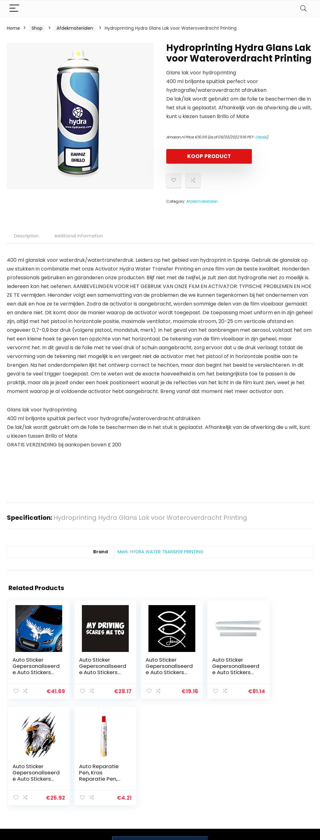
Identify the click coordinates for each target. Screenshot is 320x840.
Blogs (222, 771)
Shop (37, 28)
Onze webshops (234, 780)
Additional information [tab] (78, 236)
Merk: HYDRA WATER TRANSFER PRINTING (160, 552)
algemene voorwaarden (281, 765)
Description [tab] (26, 236)
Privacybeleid (281, 754)
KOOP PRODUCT (202, 156)
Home (13, 28)
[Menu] (14, 8)
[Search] (303, 8)
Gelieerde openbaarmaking (285, 780)
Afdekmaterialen (75, 28)
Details (261, 137)
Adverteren (229, 789)
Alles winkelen (232, 762)
